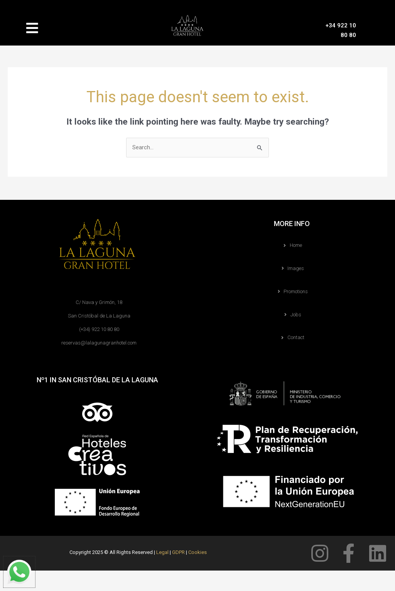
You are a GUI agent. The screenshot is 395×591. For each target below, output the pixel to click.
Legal (162, 552)
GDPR (178, 552)
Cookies (197, 552)
